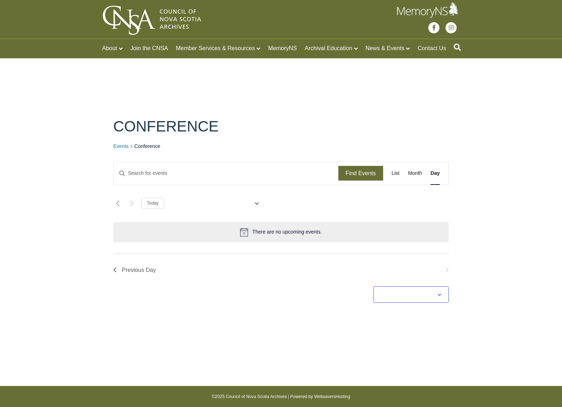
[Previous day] (117, 203)
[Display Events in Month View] (415, 173)
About (109, 48)
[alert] (281, 232)
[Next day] (131, 203)
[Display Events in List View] (396, 173)
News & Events (385, 48)
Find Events (361, 173)
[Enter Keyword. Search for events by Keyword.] (226, 173)
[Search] (457, 47)
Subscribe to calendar (407, 294)
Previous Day (134, 270)
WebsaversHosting (332, 396)
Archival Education (328, 48)
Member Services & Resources (215, 48)
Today (152, 203)
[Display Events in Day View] (435, 173)
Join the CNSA (149, 48)
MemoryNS (282, 48)
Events (121, 146)
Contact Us (432, 48)
